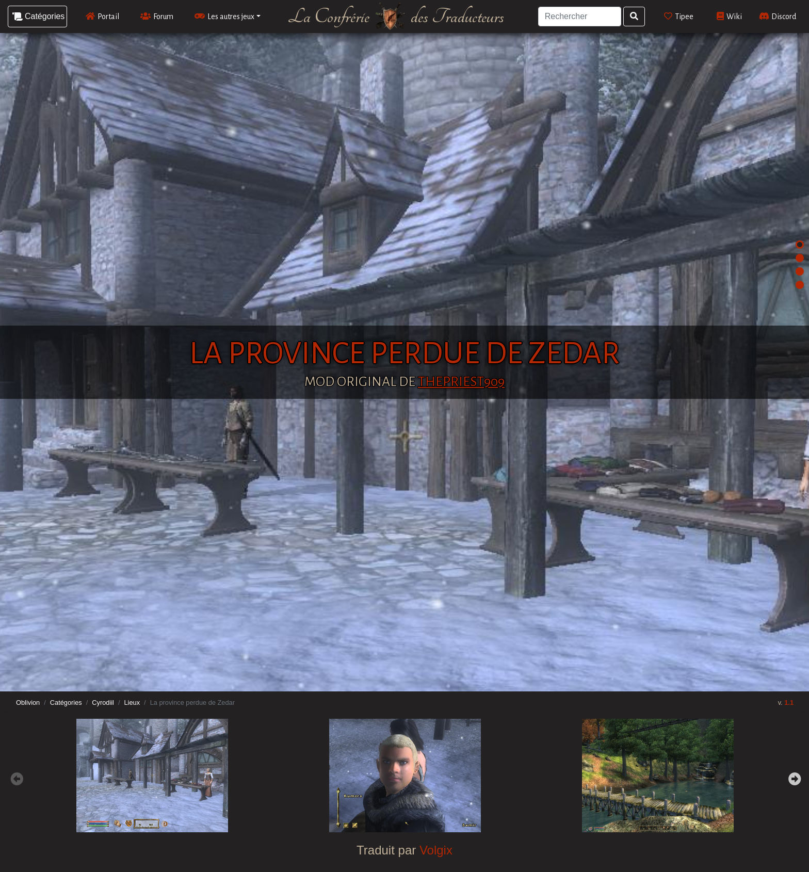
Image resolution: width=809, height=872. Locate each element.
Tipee (678, 16)
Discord (778, 16)
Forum (156, 16)
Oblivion (28, 702)
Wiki (729, 16)
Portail (102, 16)
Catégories (66, 702)
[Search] (580, 16)
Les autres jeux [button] (224, 16)
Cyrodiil (103, 702)
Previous (15, 777)
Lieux (132, 702)
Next (793, 777)
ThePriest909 (461, 382)
